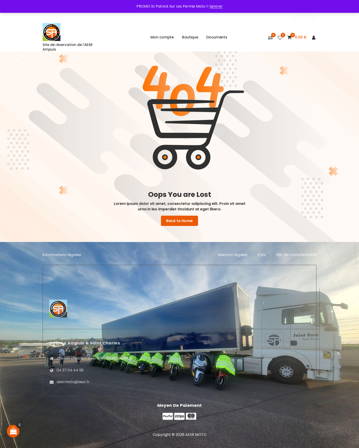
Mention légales (232, 258)
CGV (262, 258)
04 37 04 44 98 (70, 418)
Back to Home (179, 221)
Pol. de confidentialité (296, 258)
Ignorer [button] (216, 6)
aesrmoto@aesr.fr (73, 430)
